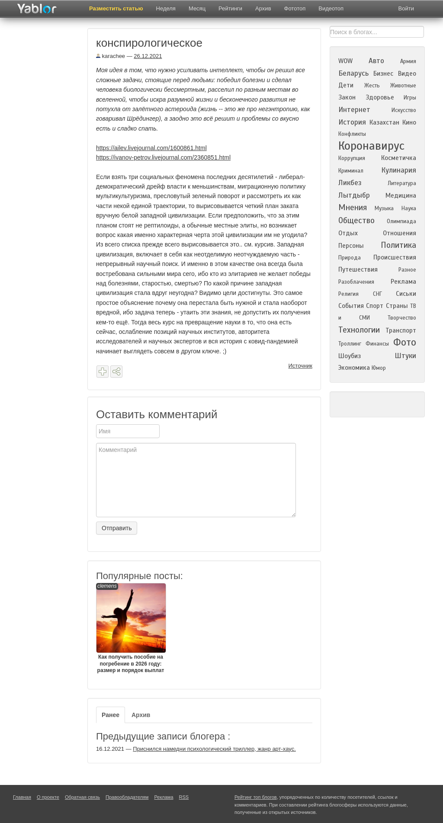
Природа (349, 257)
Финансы (377, 343)
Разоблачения (356, 282)
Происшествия (394, 257)
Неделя (166, 8)
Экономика (354, 367)
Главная (22, 797)
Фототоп (295, 8)
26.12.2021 (148, 56)
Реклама (403, 281)
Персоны (351, 246)
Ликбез (350, 182)
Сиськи (406, 294)
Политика (398, 245)
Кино (409, 122)
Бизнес (383, 73)
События (351, 306)
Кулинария (398, 170)
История (352, 122)
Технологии (359, 330)
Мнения (352, 207)
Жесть (372, 85)
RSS (184, 797)
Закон (347, 97)
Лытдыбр (354, 195)
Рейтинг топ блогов (255, 797)
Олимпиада (401, 221)
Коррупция (351, 158)
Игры (410, 97)
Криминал (350, 170)
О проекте (48, 797)
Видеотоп (330, 8)
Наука (408, 208)
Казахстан (384, 122)
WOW (345, 61)
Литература (402, 183)
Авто (376, 60)
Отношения (399, 233)
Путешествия (358, 269)
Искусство (404, 110)
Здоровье (380, 97)
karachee (110, 56)
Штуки (405, 355)
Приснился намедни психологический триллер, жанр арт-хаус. (214, 749)
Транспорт (400, 330)
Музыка (384, 208)
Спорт (374, 306)
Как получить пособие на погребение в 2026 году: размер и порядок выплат (130, 628)
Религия (348, 294)
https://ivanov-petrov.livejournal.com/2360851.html (163, 157)
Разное (407, 269)
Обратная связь (82, 797)
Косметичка (398, 158)
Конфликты (352, 134)
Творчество (402, 317)
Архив (263, 8)
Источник (301, 365)
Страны (397, 306)
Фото (404, 342)
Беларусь (353, 73)
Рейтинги (230, 8)
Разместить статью (116, 8)
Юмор (379, 368)
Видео (407, 73)
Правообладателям (127, 797)
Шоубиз (349, 356)
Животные (403, 85)
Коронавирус (371, 145)
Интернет (354, 109)
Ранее (110, 714)
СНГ (377, 294)
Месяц (197, 8)
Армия (408, 61)
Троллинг (349, 343)
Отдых (348, 233)
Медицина (400, 195)
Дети (345, 85)
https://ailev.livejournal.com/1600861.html (151, 147)
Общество (356, 220)
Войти (406, 8)
